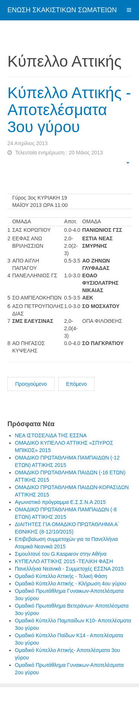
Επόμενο (76, 384)
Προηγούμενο (31, 384)
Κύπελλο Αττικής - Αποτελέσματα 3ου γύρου (69, 110)
